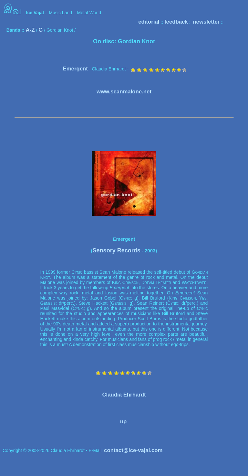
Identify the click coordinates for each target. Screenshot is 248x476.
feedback (176, 22)
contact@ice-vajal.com (133, 450)
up (123, 421)
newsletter (206, 22)
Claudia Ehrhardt (124, 395)
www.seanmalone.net (124, 92)
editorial (148, 22)
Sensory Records (116, 250)
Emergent (75, 69)
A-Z (30, 30)
